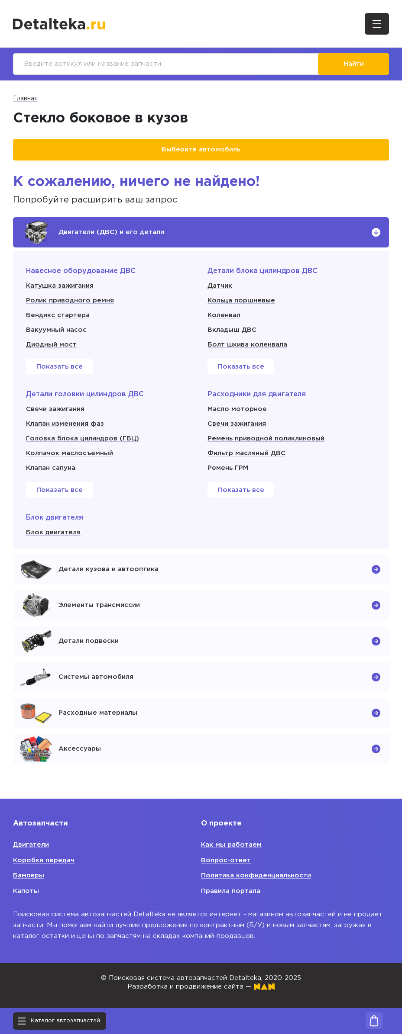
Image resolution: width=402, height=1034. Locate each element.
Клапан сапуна (51, 468)
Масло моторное (237, 409)
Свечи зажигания (55, 409)
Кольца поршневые (241, 300)
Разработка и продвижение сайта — (201, 986)
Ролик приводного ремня (70, 300)
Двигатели (31, 845)
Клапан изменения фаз (65, 424)
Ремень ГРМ (227, 468)
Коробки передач (44, 860)
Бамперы (28, 875)
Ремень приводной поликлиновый (265, 438)
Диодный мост (51, 344)
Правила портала (230, 891)
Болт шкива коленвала (247, 344)
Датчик (219, 286)
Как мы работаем (231, 845)
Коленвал (224, 315)
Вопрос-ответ (226, 860)
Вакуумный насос (56, 330)
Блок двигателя (53, 532)
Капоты (26, 891)
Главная (25, 98)
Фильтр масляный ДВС (246, 453)
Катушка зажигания (60, 286)
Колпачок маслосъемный (69, 453)
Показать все (59, 366)
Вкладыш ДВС (231, 330)
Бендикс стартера (58, 315)
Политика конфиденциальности (256, 875)
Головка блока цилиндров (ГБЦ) (82, 438)
